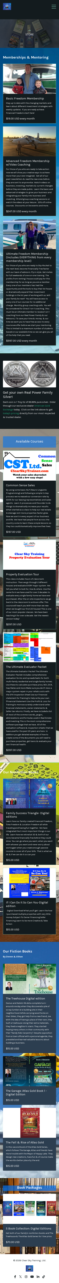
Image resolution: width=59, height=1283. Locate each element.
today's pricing (11, 413)
